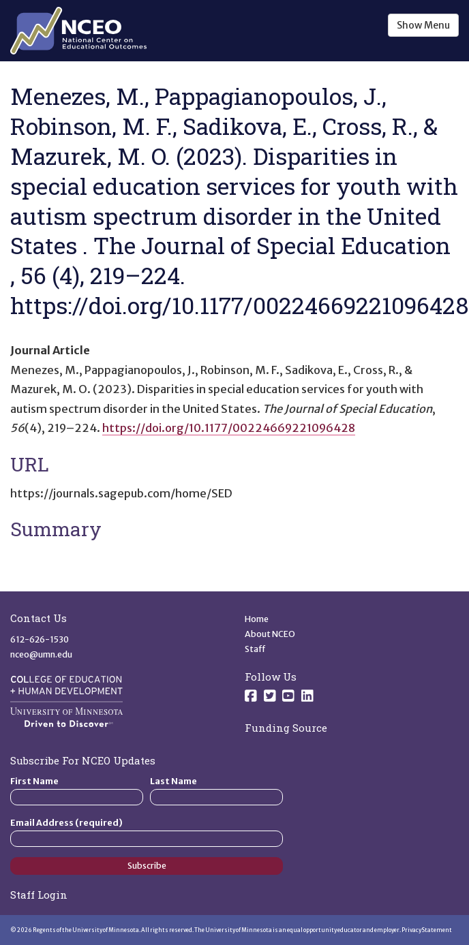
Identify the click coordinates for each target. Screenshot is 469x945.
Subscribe (146, 866)
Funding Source (286, 727)
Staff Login (38, 894)
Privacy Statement (427, 930)
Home (257, 619)
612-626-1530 (39, 639)
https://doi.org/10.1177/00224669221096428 (228, 428)
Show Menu (423, 25)
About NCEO (270, 634)
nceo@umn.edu (41, 654)
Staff (255, 649)
